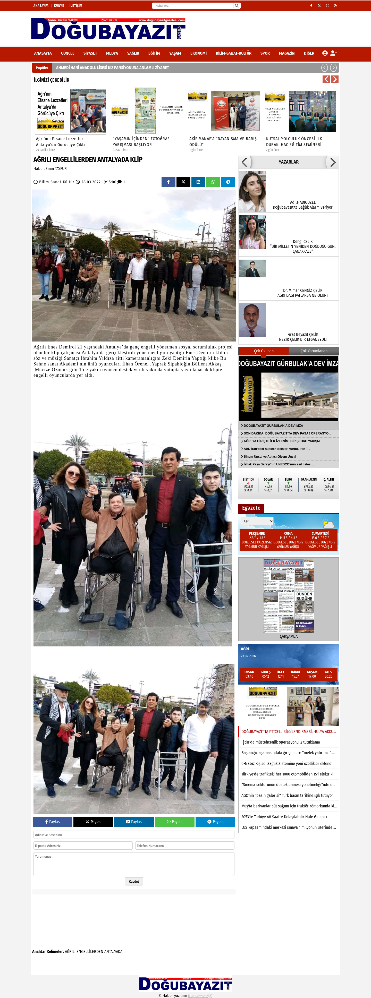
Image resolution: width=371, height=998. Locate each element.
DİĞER (309, 53)
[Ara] (236, 5)
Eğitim (154, 53)
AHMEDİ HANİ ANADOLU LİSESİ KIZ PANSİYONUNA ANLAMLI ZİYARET (112, 67)
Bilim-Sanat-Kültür (233, 53)
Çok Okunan (264, 350)
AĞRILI (70, 951)
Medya (112, 53)
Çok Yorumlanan (314, 350)
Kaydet (134, 881)
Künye (59, 5)
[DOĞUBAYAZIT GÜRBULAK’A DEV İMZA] (288, 388)
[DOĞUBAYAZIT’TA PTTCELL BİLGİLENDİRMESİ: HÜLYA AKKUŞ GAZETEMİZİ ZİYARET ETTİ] (288, 706)
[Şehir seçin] (257, 521)
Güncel (67, 53)
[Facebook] (311, 5)
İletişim (76, 5)
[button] (324, 68)
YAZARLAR (289, 162)
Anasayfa (41, 5)
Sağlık (133, 53)
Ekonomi (198, 53)
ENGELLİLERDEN (90, 951)
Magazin (287, 53)
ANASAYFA (43, 53)
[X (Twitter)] (319, 5)
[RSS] (336, 5)
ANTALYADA (113, 951)
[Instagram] (328, 5)
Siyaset (90, 53)
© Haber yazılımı (185, 995)
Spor (265, 53)
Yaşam (175, 53)
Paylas (52, 821)
